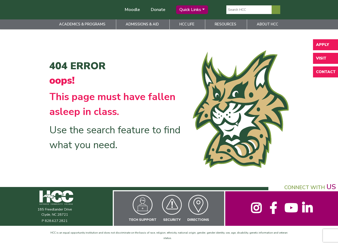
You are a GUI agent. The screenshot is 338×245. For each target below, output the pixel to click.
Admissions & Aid (142, 24)
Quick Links (190, 10)
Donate (158, 10)
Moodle (132, 10)
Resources (225, 24)
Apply (322, 44)
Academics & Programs (82, 24)
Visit (321, 58)
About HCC (267, 24)
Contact (326, 71)
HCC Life (186, 24)
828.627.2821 (56, 220)
